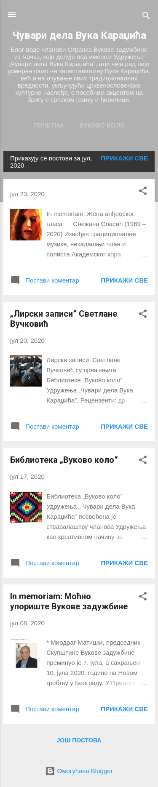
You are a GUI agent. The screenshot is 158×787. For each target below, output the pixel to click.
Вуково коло (102, 125)
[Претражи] (146, 17)
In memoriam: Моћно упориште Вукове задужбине (69, 601)
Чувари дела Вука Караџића (79, 35)
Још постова (79, 740)
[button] (143, 192)
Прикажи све (124, 158)
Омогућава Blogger (78, 770)
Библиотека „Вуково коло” (64, 460)
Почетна (48, 125)
